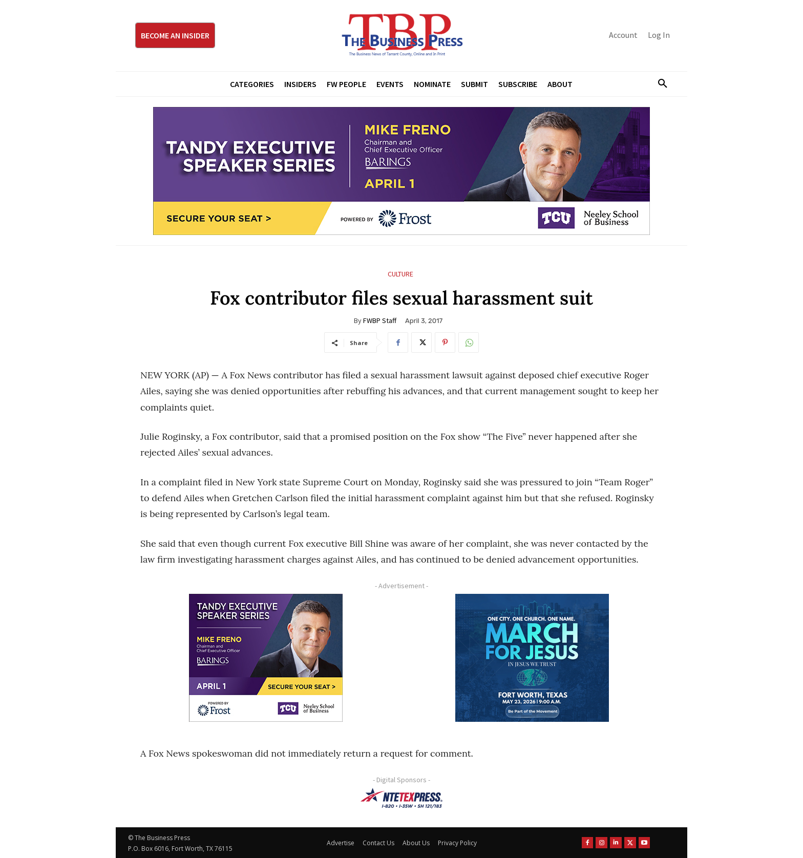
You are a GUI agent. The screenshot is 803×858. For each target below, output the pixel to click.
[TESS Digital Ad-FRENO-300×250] (265, 658)
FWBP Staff (379, 320)
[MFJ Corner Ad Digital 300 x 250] (532, 658)
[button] (658, 84)
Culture (400, 274)
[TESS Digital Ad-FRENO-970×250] (401, 171)
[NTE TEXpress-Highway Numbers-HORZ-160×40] (401, 798)
